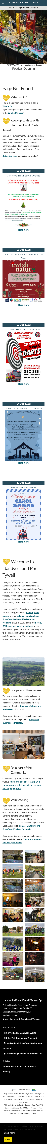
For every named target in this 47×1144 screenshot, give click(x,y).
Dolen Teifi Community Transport (21, 1038)
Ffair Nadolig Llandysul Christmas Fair (23, 1054)
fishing (29, 613)
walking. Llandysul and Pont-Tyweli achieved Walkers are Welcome (21, 619)
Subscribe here (10, 156)
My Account (14, 7)
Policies (6, 1061)
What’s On (7, 106)
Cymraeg (25, 7)
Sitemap (6, 1071)
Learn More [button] (9, 1133)
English (34, 7)
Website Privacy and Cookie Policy (19, 1066)
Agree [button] (7, 1139)
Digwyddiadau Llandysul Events (20, 1033)
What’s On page (15, 113)
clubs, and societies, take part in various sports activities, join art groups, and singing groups (22, 785)
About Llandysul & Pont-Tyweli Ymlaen (21, 1019)
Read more (23, 230)
